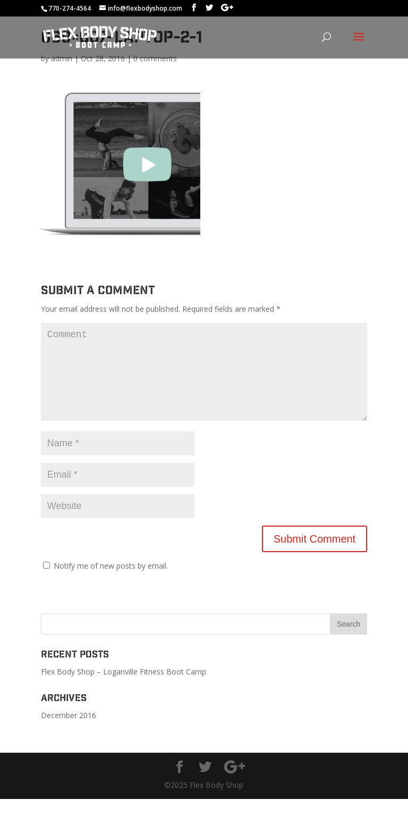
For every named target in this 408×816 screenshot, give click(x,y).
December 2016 (68, 732)
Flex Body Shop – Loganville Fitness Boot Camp (123, 689)
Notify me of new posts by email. (111, 583)
